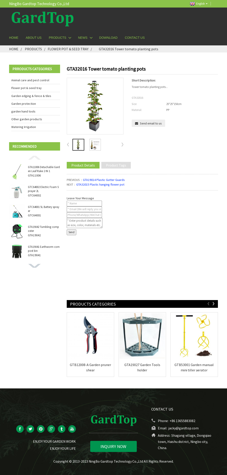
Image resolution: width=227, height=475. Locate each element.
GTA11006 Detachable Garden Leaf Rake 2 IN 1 (44, 169)
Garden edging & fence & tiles (31, 96)
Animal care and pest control (30, 80)
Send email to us (151, 123)
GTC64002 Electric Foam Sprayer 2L (43, 189)
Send (71, 232)
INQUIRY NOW (113, 446)
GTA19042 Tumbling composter (43, 229)
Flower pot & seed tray (68, 49)
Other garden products (26, 119)
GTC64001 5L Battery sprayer (43, 209)
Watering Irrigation (23, 127)
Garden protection (23, 104)
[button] (34, 157)
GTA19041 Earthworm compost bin (44, 249)
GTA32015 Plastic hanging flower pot (100, 184)
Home (13, 49)
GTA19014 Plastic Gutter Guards (104, 180)
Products (33, 49)
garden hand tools (23, 111)
